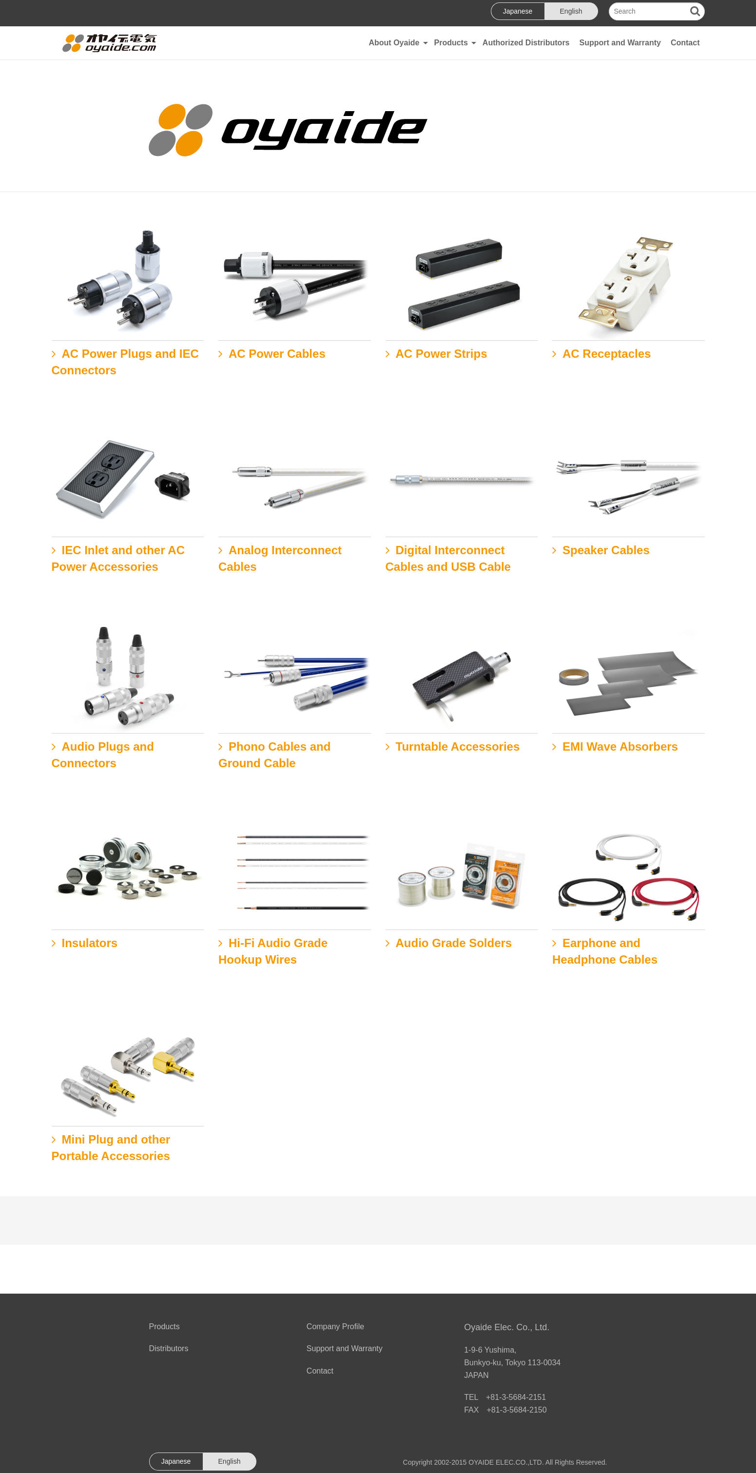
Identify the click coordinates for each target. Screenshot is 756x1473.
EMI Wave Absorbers (620, 746)
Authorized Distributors (526, 43)
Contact (685, 43)
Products (451, 43)
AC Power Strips (441, 353)
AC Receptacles (606, 353)
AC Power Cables (277, 353)
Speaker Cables (606, 550)
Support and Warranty (620, 43)
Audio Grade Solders (454, 943)
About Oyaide (393, 43)
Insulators (90, 943)
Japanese (518, 11)
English (571, 11)
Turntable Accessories (458, 746)
